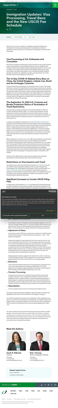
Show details (49, 210)
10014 (38, 165)
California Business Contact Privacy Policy (34, 399)
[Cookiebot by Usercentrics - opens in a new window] (49, 191)
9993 (35, 122)
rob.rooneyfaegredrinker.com (37, 360)
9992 (32, 122)
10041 (41, 122)
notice (28, 111)
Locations (45, 391)
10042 (47, 122)
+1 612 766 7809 (33, 358)
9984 (29, 122)
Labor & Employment (16, 372)
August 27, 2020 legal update (13, 170)
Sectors (26, 391)
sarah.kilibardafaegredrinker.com (14, 360)
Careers (51, 391)
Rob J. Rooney (32, 37)
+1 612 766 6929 (10, 358)
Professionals (13, 391)
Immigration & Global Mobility (17, 375)
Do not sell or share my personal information (15, 215)
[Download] (7, 29)
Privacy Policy (9, 399)
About (39, 391)
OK (43, 215)
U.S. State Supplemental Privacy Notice (20, 399)
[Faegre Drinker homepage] (10, 5)
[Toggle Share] (10, 29)
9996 (38, 122)
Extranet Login (13, 393)
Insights (33, 391)
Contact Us (3, 399)
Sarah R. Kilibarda (18, 37)
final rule (27, 184)
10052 (43, 165)
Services (20, 391)
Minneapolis (9, 357)
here (32, 74)
